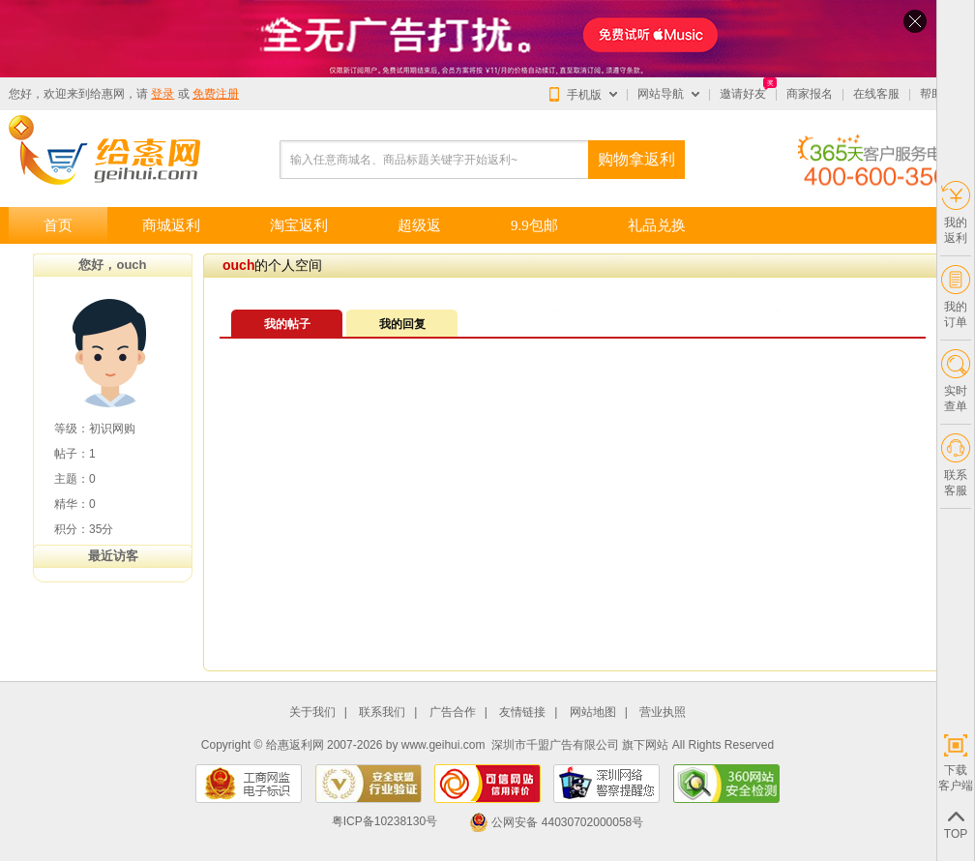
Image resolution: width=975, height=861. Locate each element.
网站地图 (593, 712)
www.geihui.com (443, 745)
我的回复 (402, 324)
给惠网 (107, 94)
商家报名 (809, 94)
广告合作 (452, 712)
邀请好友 (743, 94)
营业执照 (662, 712)
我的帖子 (287, 324)
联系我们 (382, 712)
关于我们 (312, 712)
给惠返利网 (295, 745)
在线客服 (876, 94)
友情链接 (522, 712)
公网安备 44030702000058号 (556, 822)
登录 (162, 94)
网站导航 (660, 94)
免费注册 (215, 94)
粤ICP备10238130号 (384, 822)
